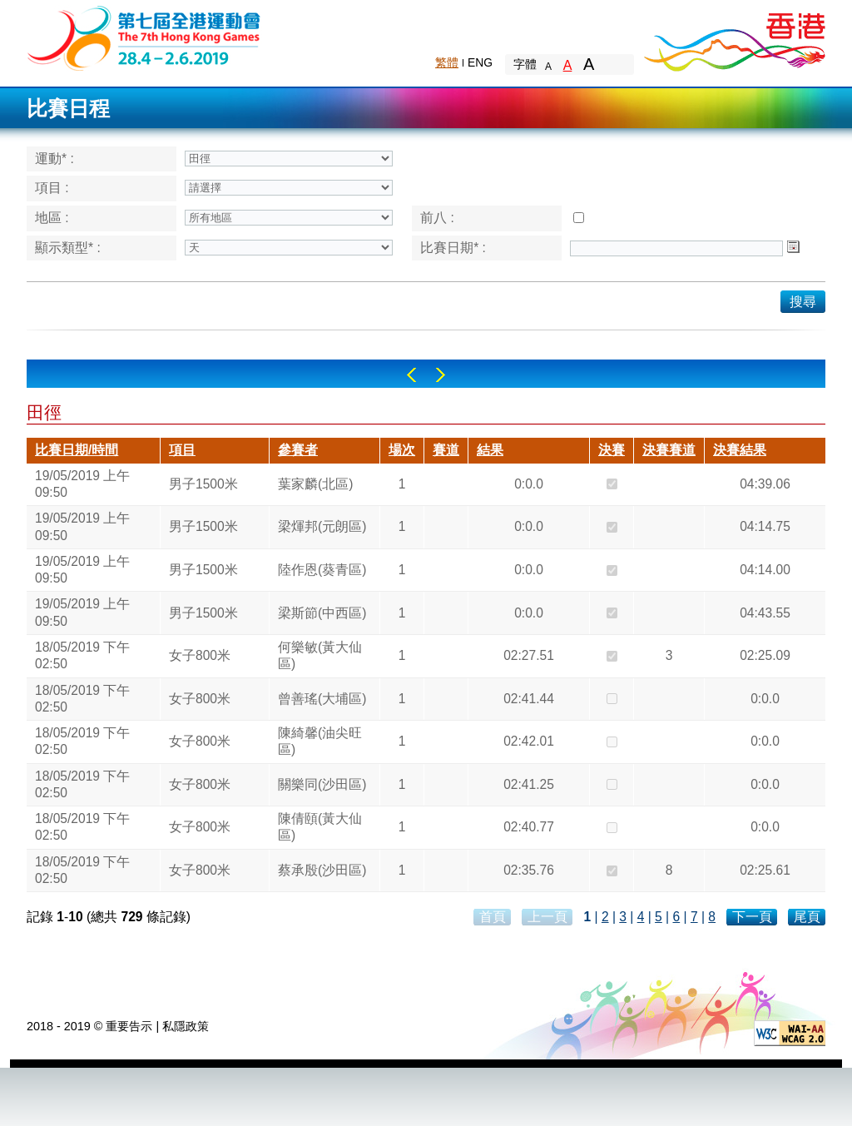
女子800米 (199, 655)
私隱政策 (185, 1026)
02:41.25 (528, 784)
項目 (182, 450)
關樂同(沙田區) (322, 784)
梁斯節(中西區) (322, 613)
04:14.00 (765, 570)
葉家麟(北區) (315, 484)
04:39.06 (765, 484)
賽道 (446, 450)
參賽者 (298, 450)
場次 (402, 450)
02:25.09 (765, 655)
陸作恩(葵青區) (322, 570)
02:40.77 (528, 827)
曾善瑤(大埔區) (322, 699)
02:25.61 (765, 870)
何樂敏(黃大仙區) (320, 655)
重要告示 (129, 1026)
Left (411, 375)
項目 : (52, 188)
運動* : (54, 158)
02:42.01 (528, 741)
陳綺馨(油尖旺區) (320, 741)
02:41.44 (528, 699)
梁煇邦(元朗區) (322, 526)
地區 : (52, 218)
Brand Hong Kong (733, 37)
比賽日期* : (453, 248)
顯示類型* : (68, 248)
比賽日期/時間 (76, 450)
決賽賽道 (669, 450)
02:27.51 (528, 655)
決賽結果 (739, 450)
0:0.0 (528, 484)
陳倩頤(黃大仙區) (320, 826)
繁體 (446, 62)
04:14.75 (765, 526)
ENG (480, 62)
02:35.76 (528, 870)
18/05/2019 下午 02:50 (82, 655)
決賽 (611, 450)
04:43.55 (765, 613)
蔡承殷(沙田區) (322, 870)
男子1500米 (203, 484)
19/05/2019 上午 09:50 (82, 484)
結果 (490, 450)
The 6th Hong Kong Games (144, 37)
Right (440, 375)
